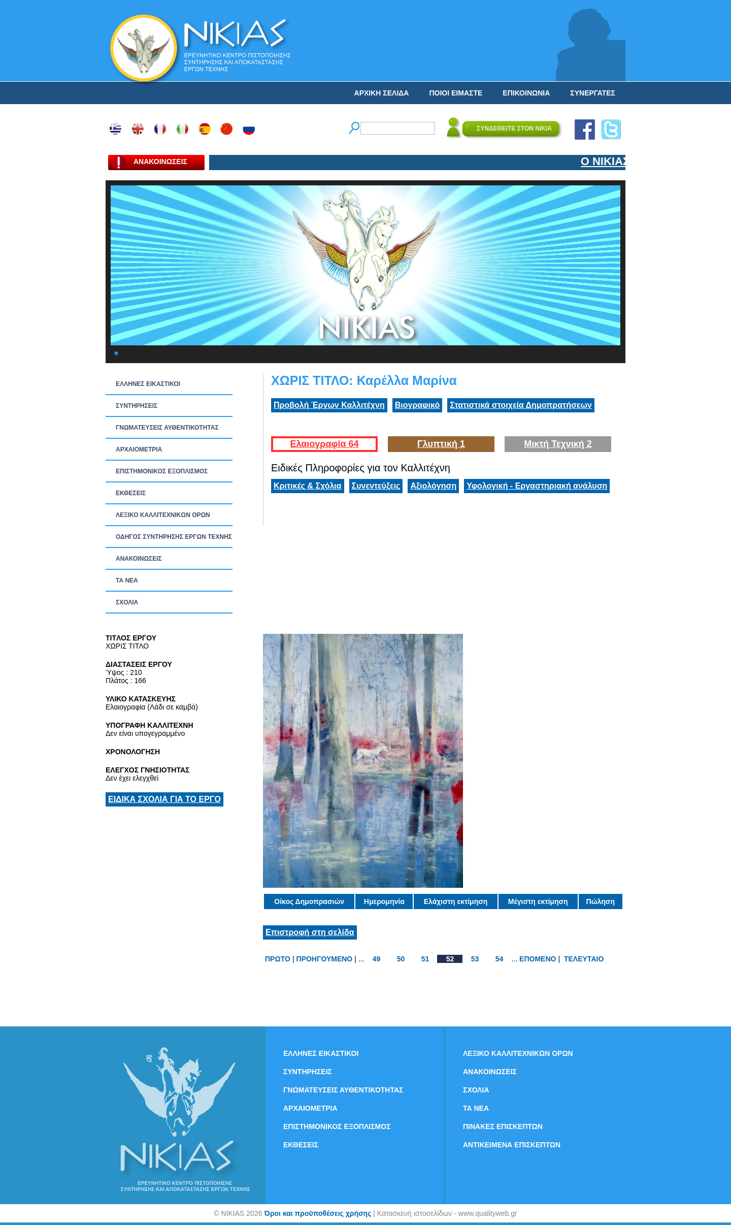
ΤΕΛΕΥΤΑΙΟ (584, 959)
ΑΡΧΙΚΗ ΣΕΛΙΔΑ (381, 93)
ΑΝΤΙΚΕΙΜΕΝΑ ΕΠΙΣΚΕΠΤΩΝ (511, 1145)
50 (401, 959)
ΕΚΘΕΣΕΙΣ (131, 493)
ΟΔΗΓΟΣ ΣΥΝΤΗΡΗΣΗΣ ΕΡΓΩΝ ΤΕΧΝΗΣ (174, 536)
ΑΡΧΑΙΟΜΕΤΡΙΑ (139, 449)
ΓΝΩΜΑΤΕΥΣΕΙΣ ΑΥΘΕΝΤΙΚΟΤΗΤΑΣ (167, 427)
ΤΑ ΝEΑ (127, 580)
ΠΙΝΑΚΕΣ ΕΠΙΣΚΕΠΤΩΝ (503, 1126)
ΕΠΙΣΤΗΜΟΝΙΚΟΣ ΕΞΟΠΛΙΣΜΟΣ (162, 471)
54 (499, 959)
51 (425, 959)
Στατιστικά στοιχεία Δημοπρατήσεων (521, 405)
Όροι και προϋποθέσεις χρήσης (317, 1213)
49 (377, 959)
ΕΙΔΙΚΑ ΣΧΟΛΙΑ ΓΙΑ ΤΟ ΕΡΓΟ (164, 799)
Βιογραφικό (417, 405)
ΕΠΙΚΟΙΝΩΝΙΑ (526, 93)
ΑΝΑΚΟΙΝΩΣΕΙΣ (139, 558)
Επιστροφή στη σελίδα (309, 932)
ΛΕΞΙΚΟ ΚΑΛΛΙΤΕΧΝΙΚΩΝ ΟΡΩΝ (163, 515)
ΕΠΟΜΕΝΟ (537, 959)
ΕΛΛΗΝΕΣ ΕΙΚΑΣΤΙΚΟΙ (148, 384)
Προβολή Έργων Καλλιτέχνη (329, 405)
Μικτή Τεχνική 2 (558, 444)
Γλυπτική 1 (441, 444)
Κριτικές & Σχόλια (308, 485)
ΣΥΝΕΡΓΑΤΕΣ (592, 93)
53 (475, 959)
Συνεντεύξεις (376, 485)
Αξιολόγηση (433, 485)
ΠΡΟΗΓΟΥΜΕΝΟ (324, 959)
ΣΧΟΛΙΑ (127, 602)
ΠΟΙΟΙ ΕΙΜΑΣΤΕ (455, 93)
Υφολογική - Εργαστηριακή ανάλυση (537, 485)
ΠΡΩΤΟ (277, 959)
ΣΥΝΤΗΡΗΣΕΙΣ (136, 405)
